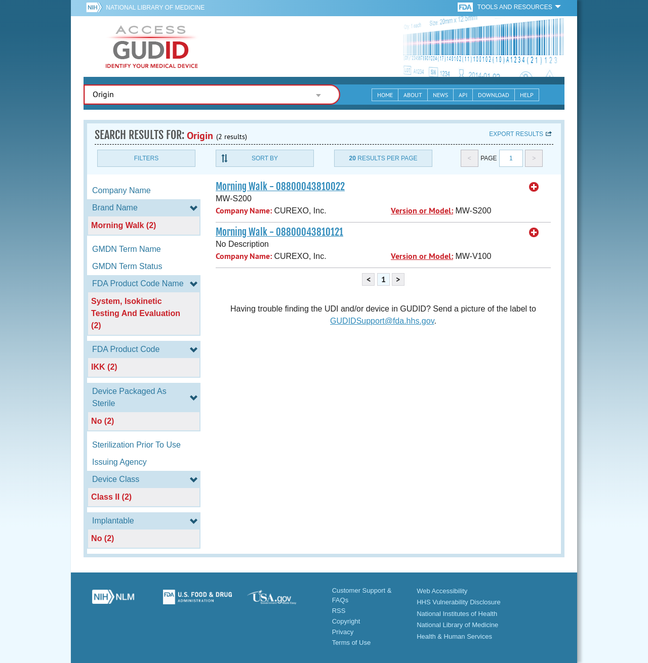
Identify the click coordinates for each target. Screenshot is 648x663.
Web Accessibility (442, 591)
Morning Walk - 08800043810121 (279, 232)
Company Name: (244, 210)
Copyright (346, 621)
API (463, 95)
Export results (516, 134)
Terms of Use (351, 642)
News (440, 95)
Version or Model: (422, 210)
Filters (146, 158)
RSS (339, 610)
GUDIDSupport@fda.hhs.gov (382, 321)
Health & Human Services (454, 636)
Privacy (343, 632)
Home (385, 95)
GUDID (151, 46)
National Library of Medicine (155, 7)
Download (493, 95)
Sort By (265, 158)
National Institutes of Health (457, 613)
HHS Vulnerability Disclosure (459, 602)
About (412, 95)
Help (527, 95)
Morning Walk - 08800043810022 (280, 187)
